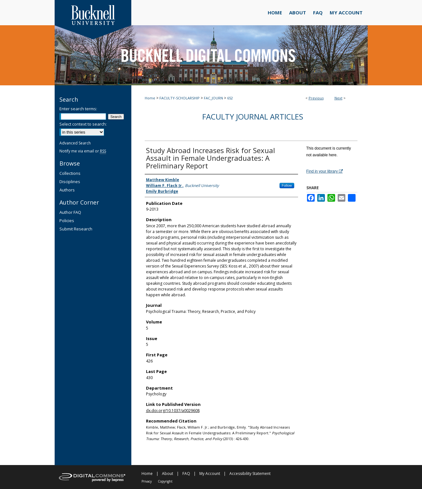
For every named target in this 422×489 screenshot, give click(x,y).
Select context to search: (83, 124)
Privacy (147, 481)
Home (150, 98)
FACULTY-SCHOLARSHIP (179, 98)
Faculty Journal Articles (252, 116)
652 (230, 98)
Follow (287, 185)
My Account (209, 473)
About (167, 473)
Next (338, 98)
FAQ (186, 473)
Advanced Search (75, 143)
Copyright (165, 481)
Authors (67, 190)
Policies (66, 220)
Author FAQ (70, 212)
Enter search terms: (78, 109)
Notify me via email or (82, 151)
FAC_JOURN (213, 98)
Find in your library (324, 171)
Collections (70, 173)
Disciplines (69, 181)
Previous (316, 98)
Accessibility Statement (250, 473)
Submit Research (75, 229)
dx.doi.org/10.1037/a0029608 (173, 410)
